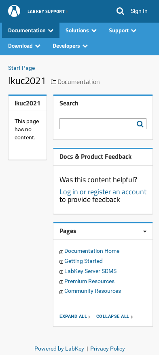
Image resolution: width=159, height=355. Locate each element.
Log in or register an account (102, 191)
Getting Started (83, 261)
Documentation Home (91, 251)
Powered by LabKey (59, 348)
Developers (70, 45)
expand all (73, 316)
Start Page (21, 68)
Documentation (30, 30)
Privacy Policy (107, 348)
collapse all (112, 316)
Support (122, 30)
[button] (120, 11)
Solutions (81, 30)
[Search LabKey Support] (141, 124)
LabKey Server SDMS (90, 271)
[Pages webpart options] (144, 231)
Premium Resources (89, 281)
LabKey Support (46, 11)
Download (24, 45)
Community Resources (92, 291)
